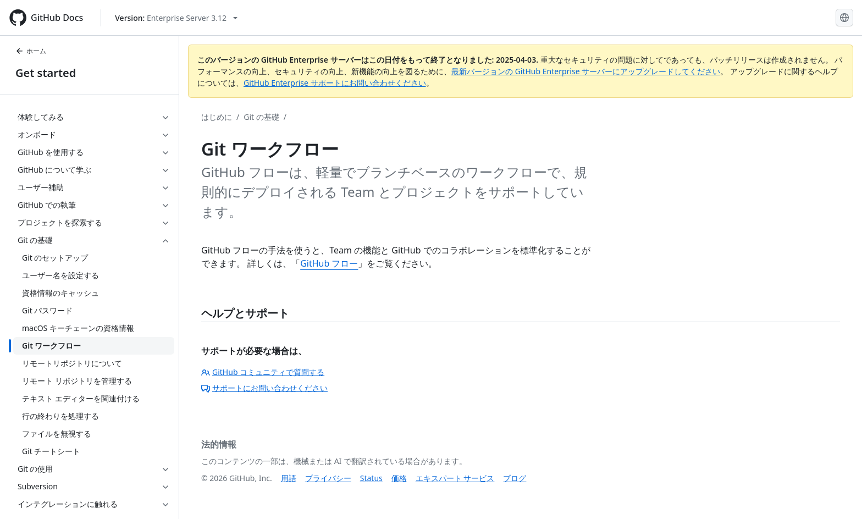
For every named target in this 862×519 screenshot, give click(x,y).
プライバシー (328, 478)
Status (371, 478)
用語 (288, 478)
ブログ (514, 478)
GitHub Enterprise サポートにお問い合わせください (335, 83)
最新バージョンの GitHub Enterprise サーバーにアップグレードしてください (585, 71)
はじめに (216, 117)
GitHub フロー (329, 263)
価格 (399, 478)
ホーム (30, 51)
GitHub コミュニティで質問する (262, 372)
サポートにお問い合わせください (264, 388)
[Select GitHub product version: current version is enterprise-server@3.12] (176, 17)
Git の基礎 (261, 117)
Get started (45, 72)
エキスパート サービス (455, 478)
